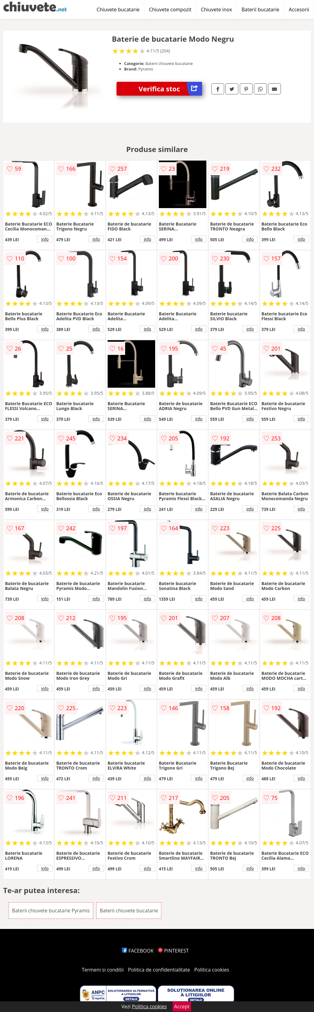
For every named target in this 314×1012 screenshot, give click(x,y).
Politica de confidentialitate (159, 969)
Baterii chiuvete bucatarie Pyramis (51, 910)
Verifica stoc (170, 89)
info (44, 239)
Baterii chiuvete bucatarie (129, 910)
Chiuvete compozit (170, 9)
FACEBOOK (138, 950)
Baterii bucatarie (260, 9)
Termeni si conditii (103, 969)
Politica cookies (211, 969)
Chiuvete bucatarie (118, 9)
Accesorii (299, 9)
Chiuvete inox (216, 9)
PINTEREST (173, 950)
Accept (182, 1006)
